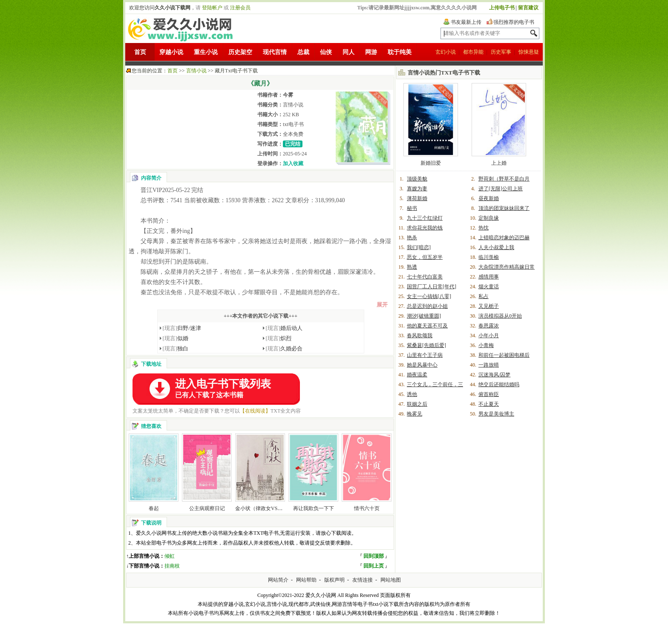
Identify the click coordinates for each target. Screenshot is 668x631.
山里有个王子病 (425, 355)
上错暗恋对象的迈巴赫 (504, 238)
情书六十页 (367, 508)
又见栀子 (488, 306)
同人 (348, 52)
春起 (154, 508)
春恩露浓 (488, 326)
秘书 (412, 208)
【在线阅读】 (255, 411)
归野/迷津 (182, 328)
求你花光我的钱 (425, 228)
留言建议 (528, 8)
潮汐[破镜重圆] (424, 316)
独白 (176, 348)
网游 (371, 52)
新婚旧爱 (430, 163)
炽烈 (279, 338)
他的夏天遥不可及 (427, 326)
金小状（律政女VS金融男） (266, 508)
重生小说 (206, 52)
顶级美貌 (417, 179)
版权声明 (334, 580)
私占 (483, 296)
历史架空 (240, 52)
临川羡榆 (488, 257)
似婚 (176, 338)
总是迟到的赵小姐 (427, 306)
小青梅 (486, 345)
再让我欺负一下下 (313, 508)
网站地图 (390, 580)
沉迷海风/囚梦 (494, 375)
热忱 (483, 228)
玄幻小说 (445, 52)
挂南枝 (172, 566)
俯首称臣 (488, 394)
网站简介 (278, 580)
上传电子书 (502, 8)
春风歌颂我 (419, 335)
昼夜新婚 (488, 198)
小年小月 (488, 335)
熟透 (412, 267)
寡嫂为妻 (417, 189)
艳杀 (412, 238)
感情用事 (488, 277)
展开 (382, 304)
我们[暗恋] (419, 247)
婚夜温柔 (417, 375)
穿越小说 (171, 52)
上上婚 (499, 163)
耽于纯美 (400, 52)
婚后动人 (284, 328)
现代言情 (275, 52)
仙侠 (326, 52)
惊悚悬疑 (528, 52)
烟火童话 (488, 287)
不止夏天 (488, 404)
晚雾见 (414, 414)
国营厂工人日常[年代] (431, 287)
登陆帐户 (212, 8)
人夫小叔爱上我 (496, 247)
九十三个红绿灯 (425, 218)
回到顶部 (373, 556)
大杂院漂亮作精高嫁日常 (506, 267)
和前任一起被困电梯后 (504, 355)
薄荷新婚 (417, 198)
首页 (140, 52)
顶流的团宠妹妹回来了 (504, 208)
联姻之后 (417, 404)
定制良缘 (488, 218)
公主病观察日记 (207, 508)
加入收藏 (293, 163)
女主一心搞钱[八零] (429, 296)
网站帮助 (306, 580)
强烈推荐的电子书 (513, 22)
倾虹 (169, 556)
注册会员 (240, 8)
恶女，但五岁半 (425, 257)
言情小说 (196, 71)
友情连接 (362, 580)
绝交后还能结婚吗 (498, 384)
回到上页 (373, 566)
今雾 (288, 95)
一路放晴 (488, 365)
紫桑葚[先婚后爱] (426, 345)
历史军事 (501, 52)
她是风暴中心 (422, 365)
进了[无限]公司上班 (500, 189)
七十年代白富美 (425, 277)
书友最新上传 (466, 22)
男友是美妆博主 (496, 414)
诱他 (412, 394)
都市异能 (473, 52)
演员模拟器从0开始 (500, 316)
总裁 (303, 52)
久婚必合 (284, 348)
